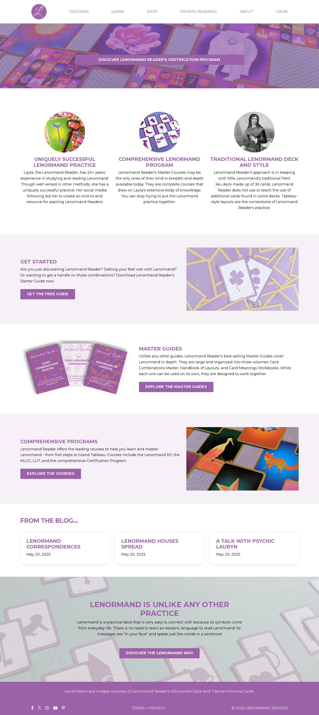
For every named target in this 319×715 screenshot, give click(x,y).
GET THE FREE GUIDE (48, 294)
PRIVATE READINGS (198, 11)
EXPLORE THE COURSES (50, 473)
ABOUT (246, 11)
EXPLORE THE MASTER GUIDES (176, 387)
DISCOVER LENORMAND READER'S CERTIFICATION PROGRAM (159, 59)
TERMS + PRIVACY (148, 708)
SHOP (152, 11)
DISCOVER (79, 11)
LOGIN (282, 11)
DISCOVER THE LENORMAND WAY (159, 653)
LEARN (117, 11)
